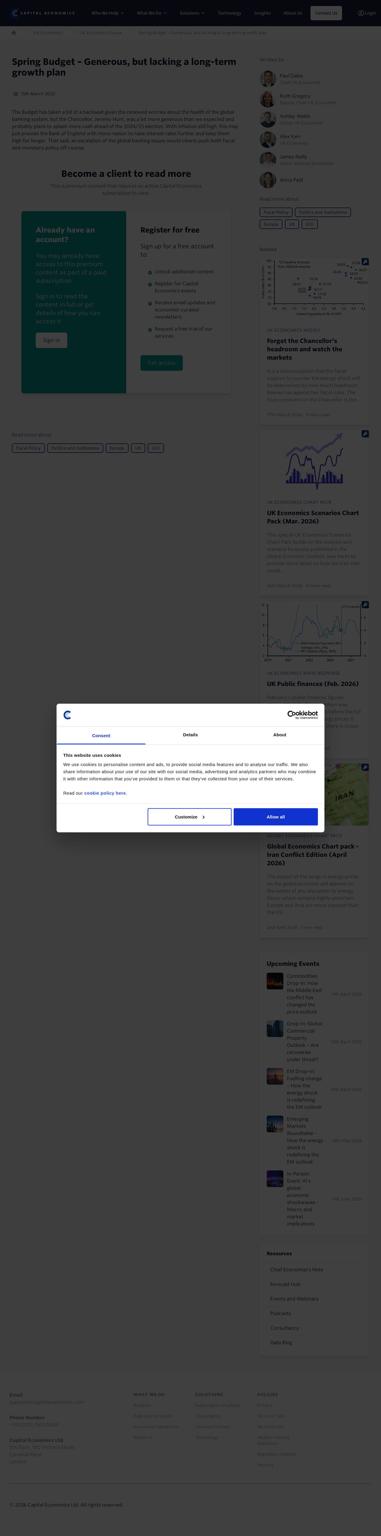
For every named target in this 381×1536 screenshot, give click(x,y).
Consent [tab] (101, 735)
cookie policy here (105, 793)
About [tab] (279, 734)
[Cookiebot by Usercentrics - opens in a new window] (292, 714)
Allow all (276, 816)
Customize (190, 816)
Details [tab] (190, 734)
